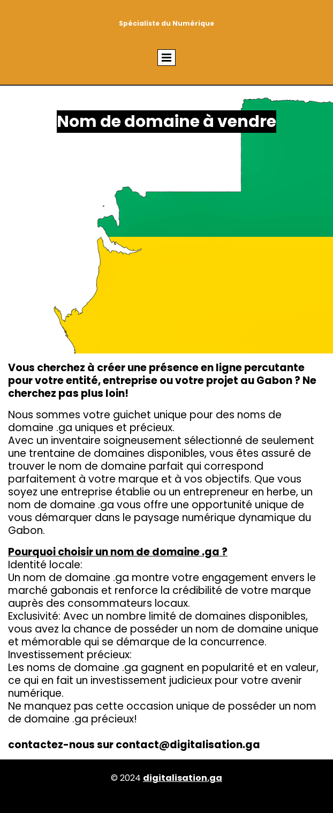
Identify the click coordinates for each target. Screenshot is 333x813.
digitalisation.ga (182, 778)
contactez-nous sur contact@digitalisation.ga (134, 744)
